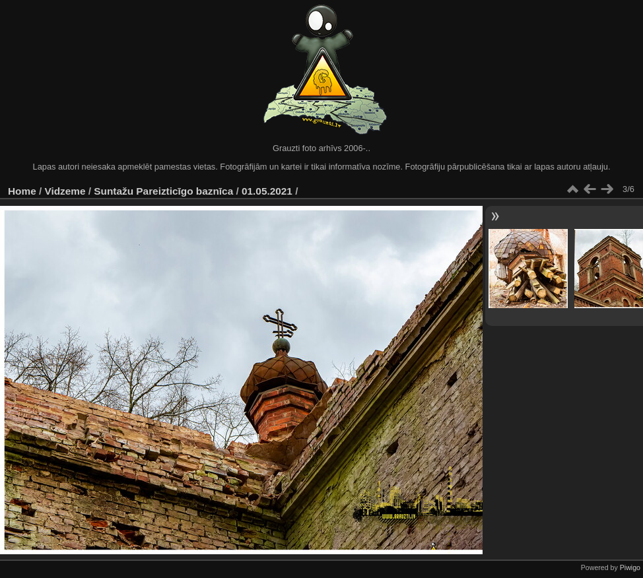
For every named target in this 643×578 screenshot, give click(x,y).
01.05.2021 (267, 191)
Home (22, 191)
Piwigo (630, 567)
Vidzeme (65, 191)
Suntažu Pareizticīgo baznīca (163, 191)
